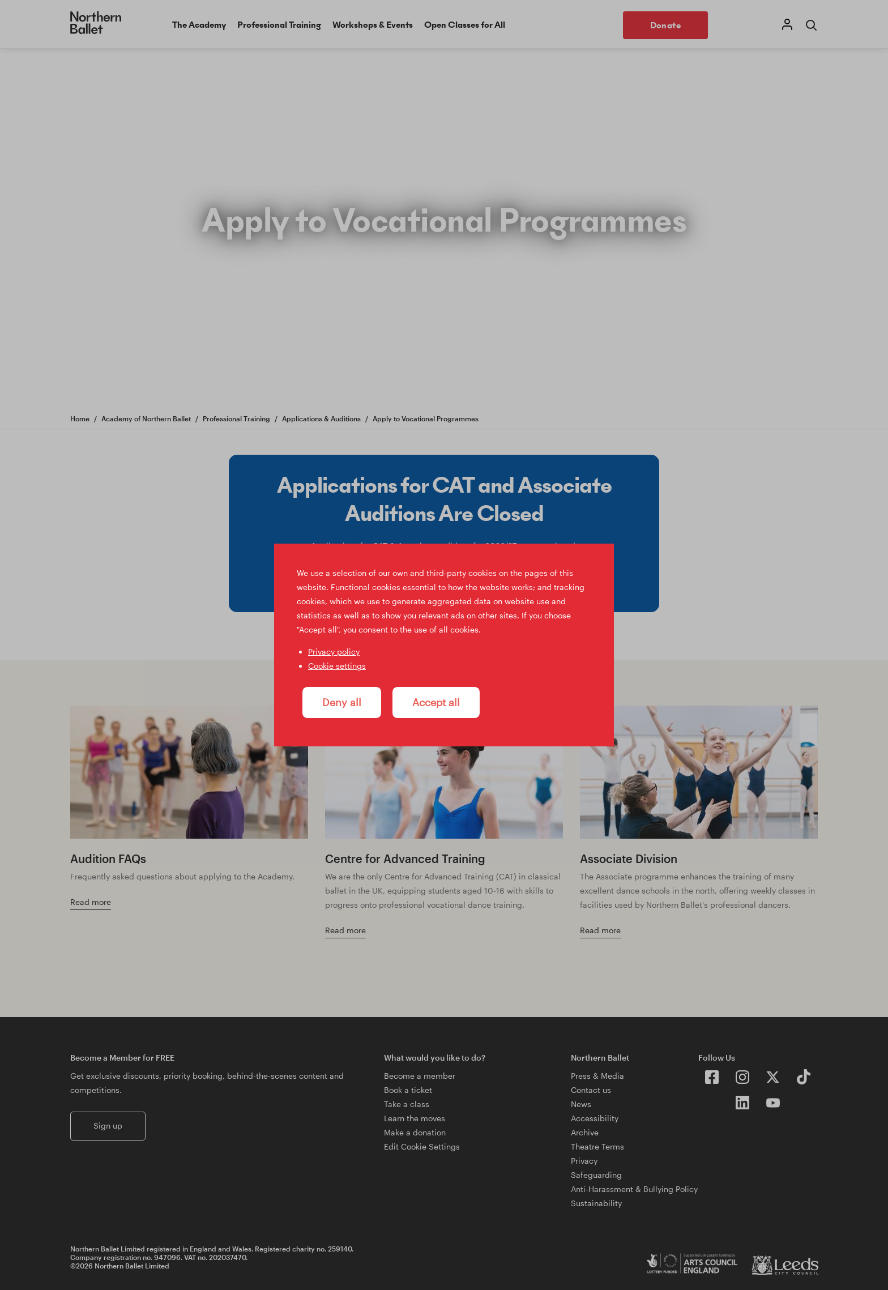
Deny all (341, 702)
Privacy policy (334, 651)
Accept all (436, 702)
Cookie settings (337, 665)
